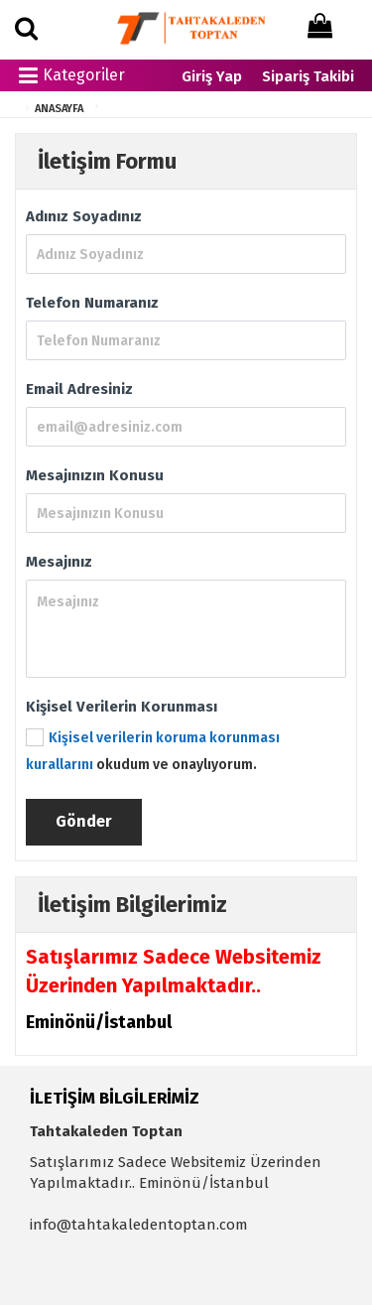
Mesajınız (59, 562)
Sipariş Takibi (308, 76)
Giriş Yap (212, 76)
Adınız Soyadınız (84, 216)
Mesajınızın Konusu (95, 475)
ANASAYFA (59, 108)
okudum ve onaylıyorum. (153, 751)
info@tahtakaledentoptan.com (139, 1225)
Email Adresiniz (79, 389)
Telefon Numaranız (92, 303)
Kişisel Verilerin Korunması (121, 707)
